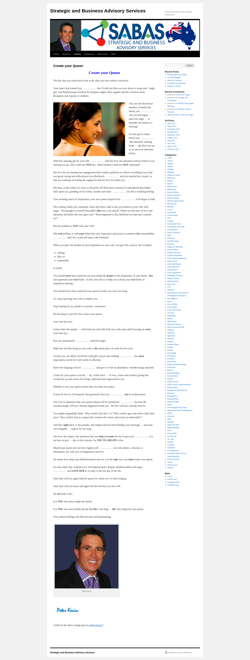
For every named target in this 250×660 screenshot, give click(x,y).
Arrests (170, 166)
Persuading (171, 353)
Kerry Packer (172, 304)
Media (169, 318)
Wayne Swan (172, 465)
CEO (169, 218)
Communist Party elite (176, 227)
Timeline (170, 445)
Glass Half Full (173, 267)
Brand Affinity (173, 192)
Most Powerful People (175, 327)
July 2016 (171, 140)
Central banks (172, 215)
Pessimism (171, 356)
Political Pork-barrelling (176, 364)
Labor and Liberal (174, 310)
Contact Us (89, 54)
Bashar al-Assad (173, 175)
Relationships (172, 387)
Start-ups (170, 416)
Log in (170, 476)
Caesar (170, 209)
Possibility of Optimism (176, 83)
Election (170, 244)
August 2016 (172, 138)
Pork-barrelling (173, 373)
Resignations (172, 396)
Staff (113, 54)
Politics (170, 370)
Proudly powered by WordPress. (180, 652)
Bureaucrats (171, 204)
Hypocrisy (171, 284)
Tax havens (171, 436)
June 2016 (171, 143)
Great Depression (174, 272)
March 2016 (172, 146)
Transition (171, 448)
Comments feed (173, 482)
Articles (77, 54)
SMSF (169, 413)
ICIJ (169, 287)
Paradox (170, 347)
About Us (66, 54)
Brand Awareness (174, 195)
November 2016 (173, 129)
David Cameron (173, 232)
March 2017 (172, 126)
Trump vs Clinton (174, 86)
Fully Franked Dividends (177, 258)
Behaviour (171, 178)
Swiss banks (172, 433)
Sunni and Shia (173, 425)
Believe (170, 184)
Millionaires (172, 321)
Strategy (170, 422)
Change (170, 221)
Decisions (171, 238)
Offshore (170, 330)
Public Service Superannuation (179, 384)
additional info (173, 115)
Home (56, 54)
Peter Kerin (102, 54)
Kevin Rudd (172, 307)
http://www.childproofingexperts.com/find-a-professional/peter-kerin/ (88, 602)
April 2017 (171, 123)
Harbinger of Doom (175, 275)
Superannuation (173, 427)
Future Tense (172, 261)
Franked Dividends (174, 255)
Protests (170, 379)
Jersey (169, 301)
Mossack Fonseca (174, 324)
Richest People (173, 402)
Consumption (172, 229)
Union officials (173, 459)
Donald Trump (173, 241)
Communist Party (174, 224)
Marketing (171, 316)
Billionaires (171, 189)
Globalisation (172, 270)
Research (170, 393)
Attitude (170, 169)
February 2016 (173, 149)
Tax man (170, 439)
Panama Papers (173, 344)
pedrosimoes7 (96, 625)
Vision (169, 462)
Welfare (170, 468)
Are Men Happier (174, 77)
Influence (171, 290)
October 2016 (172, 132)
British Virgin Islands (175, 201)
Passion (170, 350)
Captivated (171, 212)
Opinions (170, 333)
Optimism (171, 336)
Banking (170, 172)
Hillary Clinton (173, 278)
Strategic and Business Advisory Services (98, 10)
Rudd (169, 404)
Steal (169, 419)
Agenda (170, 163)
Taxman (170, 442)
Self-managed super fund (177, 407)
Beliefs (170, 181)
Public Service (173, 382)
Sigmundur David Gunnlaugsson (179, 410)
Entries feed (172, 479)
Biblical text (172, 186)
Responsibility (172, 399)
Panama (170, 341)
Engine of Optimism (175, 247)
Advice (170, 161)
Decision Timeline (174, 80)
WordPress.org (173, 485)
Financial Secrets (173, 252)
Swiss (169, 430)
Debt (169, 235)
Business (170, 206)
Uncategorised (172, 450)
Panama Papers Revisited (177, 74)
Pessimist (171, 359)
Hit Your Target (184, 95)
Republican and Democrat (177, 390)
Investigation (172, 298)
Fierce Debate (172, 250)
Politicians (171, 367)
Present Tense (172, 376)
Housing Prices (173, 281)
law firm (170, 313)
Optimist (170, 338)
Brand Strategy (173, 198)
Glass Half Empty (174, 264)
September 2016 (173, 135)
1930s (169, 158)
